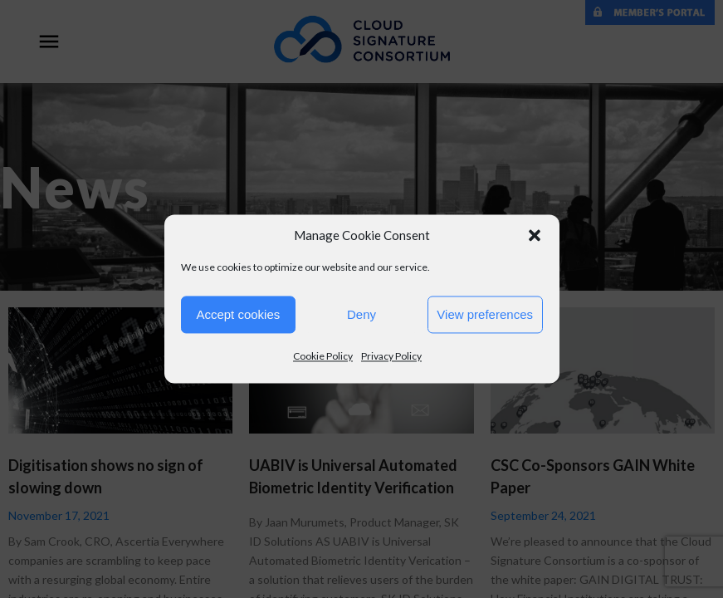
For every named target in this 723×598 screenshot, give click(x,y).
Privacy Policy (391, 356)
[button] (534, 235)
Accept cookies (238, 314)
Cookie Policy (323, 356)
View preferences (485, 314)
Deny (361, 314)
